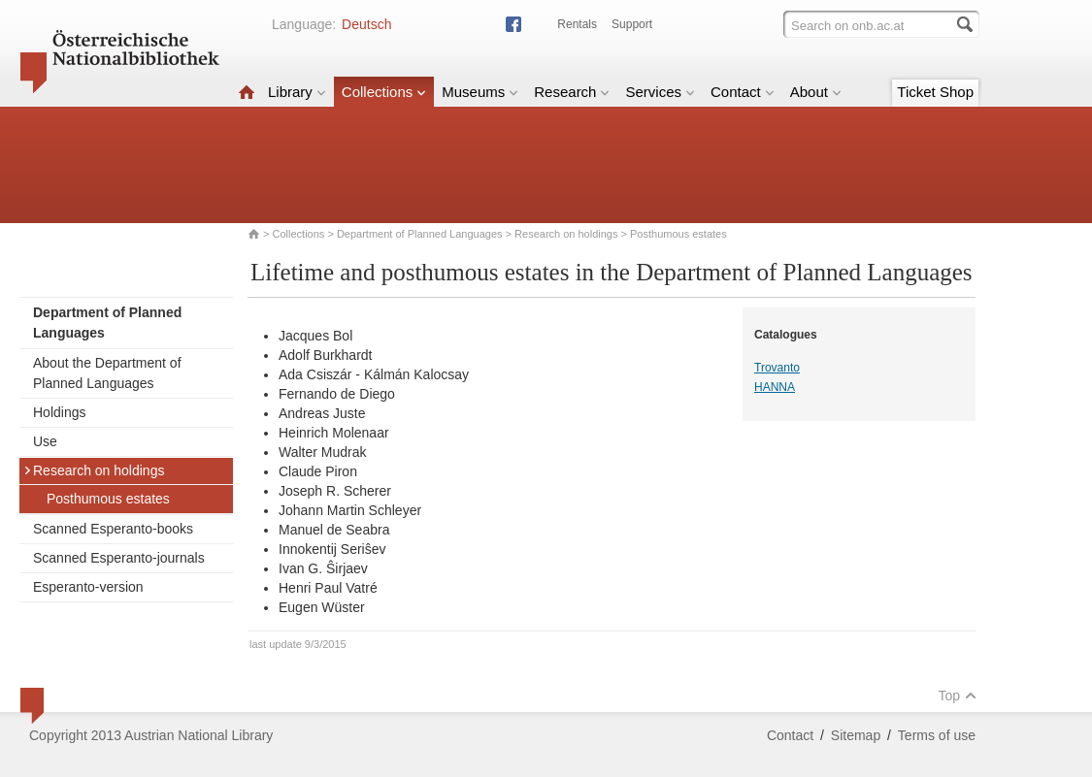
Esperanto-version (88, 587)
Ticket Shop (935, 91)
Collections (384, 91)
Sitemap (855, 735)
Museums (480, 91)
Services (660, 91)
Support (632, 24)
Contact (743, 91)
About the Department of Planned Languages (107, 373)
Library (297, 91)
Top (957, 695)
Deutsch (366, 24)
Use (45, 441)
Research (572, 91)
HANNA (774, 387)
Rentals (577, 24)
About (816, 91)
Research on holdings (565, 234)
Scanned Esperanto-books (113, 528)
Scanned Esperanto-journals (119, 558)
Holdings (59, 412)
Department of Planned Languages (420, 234)
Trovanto (777, 367)
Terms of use (937, 735)
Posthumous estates (108, 498)
